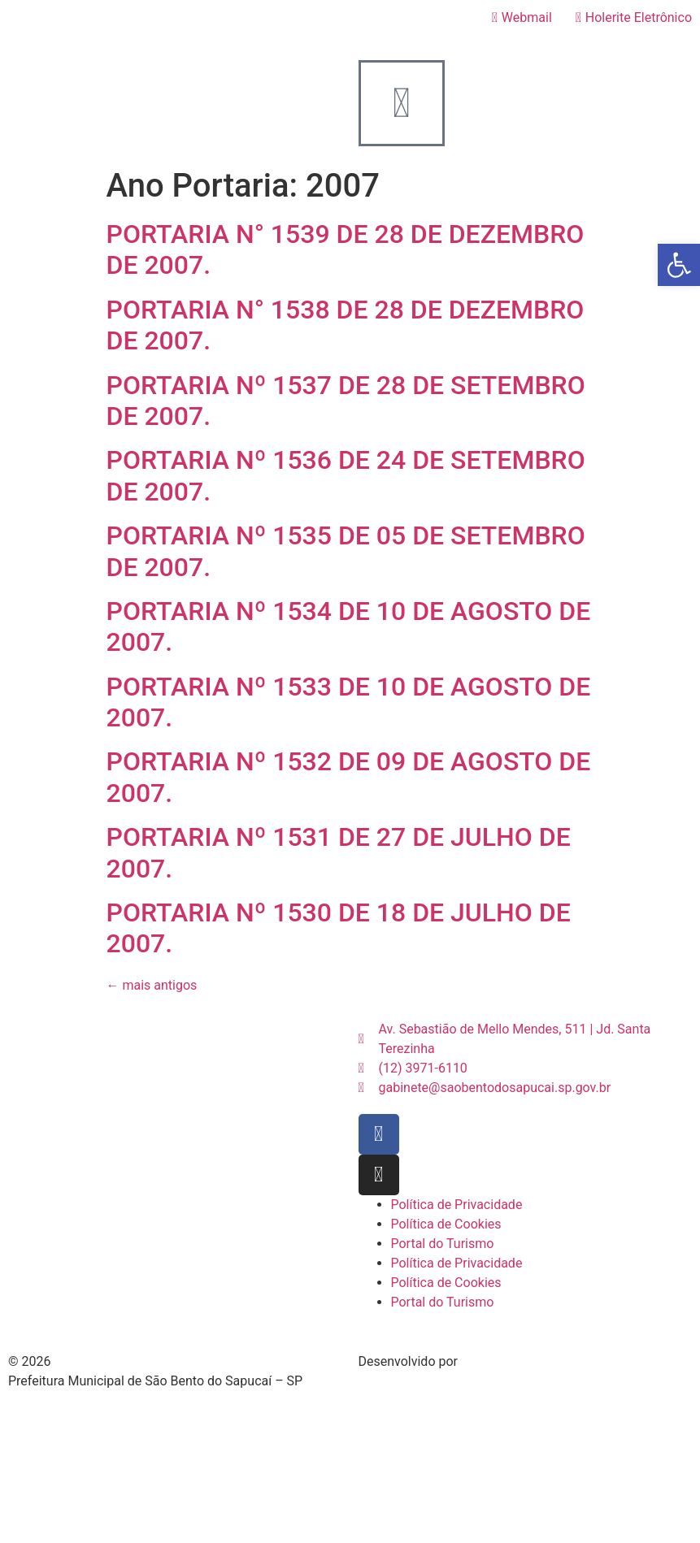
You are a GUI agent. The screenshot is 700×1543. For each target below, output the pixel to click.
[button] (679, 265)
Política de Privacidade (457, 1204)
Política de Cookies (446, 1224)
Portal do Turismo (442, 1243)
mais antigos (152, 985)
